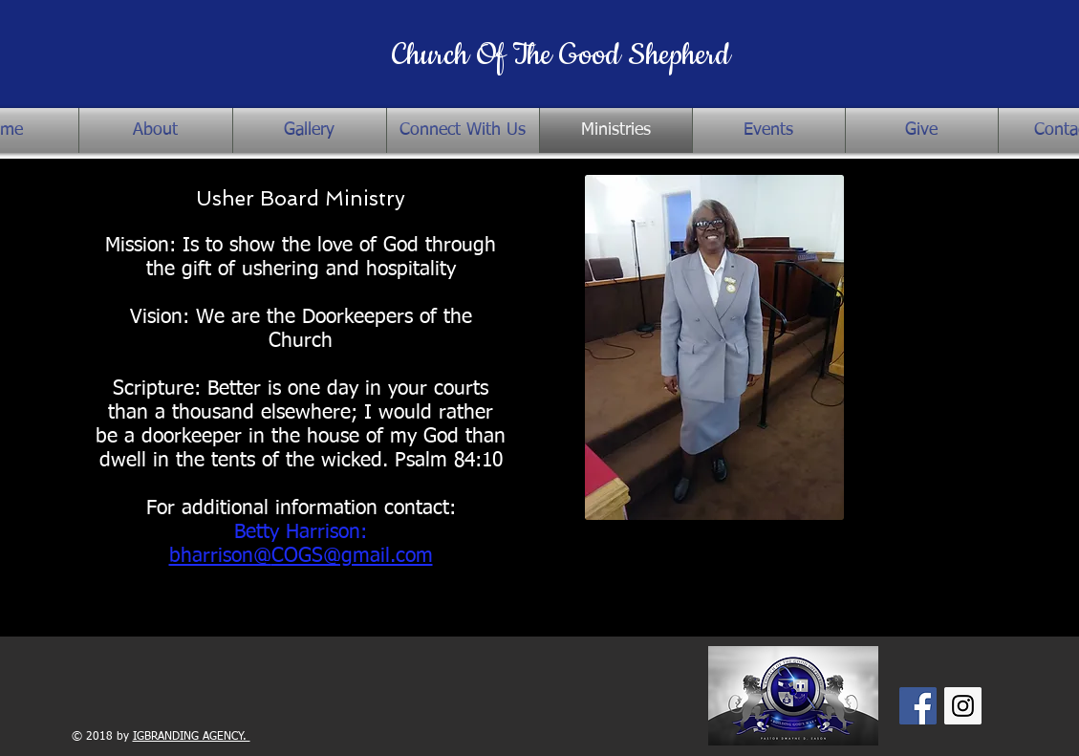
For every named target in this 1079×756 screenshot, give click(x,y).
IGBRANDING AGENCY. (191, 737)
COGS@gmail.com (352, 557)
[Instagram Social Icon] (963, 705)
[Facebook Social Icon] (918, 705)
